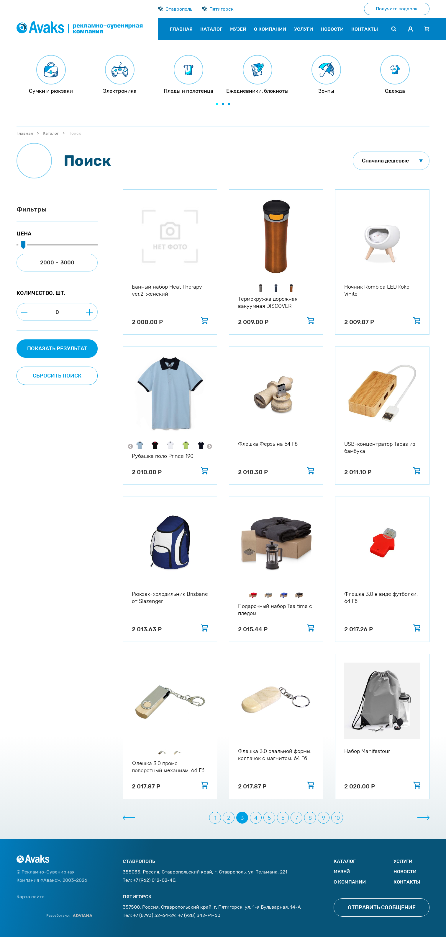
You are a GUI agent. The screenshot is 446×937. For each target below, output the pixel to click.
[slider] (23, 245)
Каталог (51, 133)
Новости (405, 871)
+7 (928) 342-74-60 (199, 915)
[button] (217, 104)
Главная (25, 133)
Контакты (406, 882)
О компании (350, 882)
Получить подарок (397, 9)
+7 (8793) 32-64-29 (154, 915)
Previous (130, 447)
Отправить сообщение (382, 907)
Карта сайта (31, 896)
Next (209, 447)
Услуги (402, 861)
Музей (342, 871)
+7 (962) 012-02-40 (154, 880)
